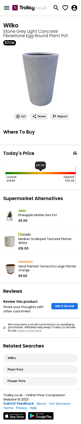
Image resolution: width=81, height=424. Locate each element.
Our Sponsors (59, 403)
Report (59, 116)
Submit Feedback (18, 403)
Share (39, 116)
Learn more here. (30, 330)
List (21, 116)
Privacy (21, 408)
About (41, 403)
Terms (8, 408)
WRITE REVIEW (64, 306)
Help (33, 408)
